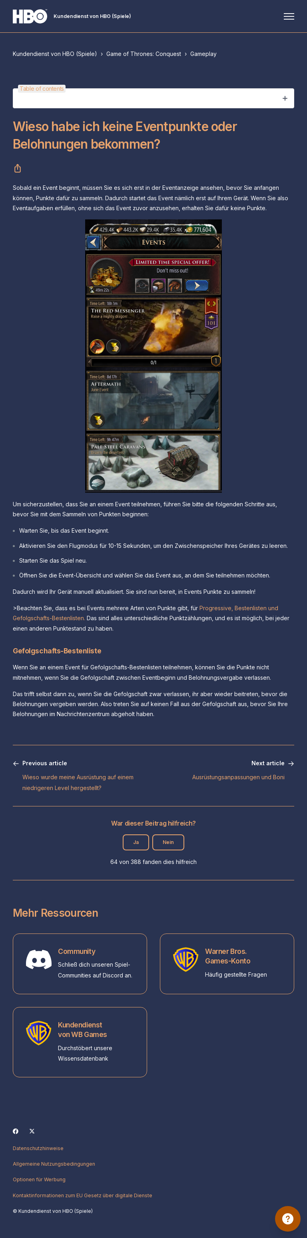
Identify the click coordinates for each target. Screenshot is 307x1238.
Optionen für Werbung (39, 1179)
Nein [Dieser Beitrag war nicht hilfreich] (168, 842)
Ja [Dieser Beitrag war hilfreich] (136, 842)
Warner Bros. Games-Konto (227, 956)
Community (76, 951)
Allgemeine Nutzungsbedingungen (54, 1164)
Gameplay (203, 53)
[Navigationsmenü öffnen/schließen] (289, 16)
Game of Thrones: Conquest (143, 53)
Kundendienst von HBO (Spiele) (55, 53)
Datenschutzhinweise (38, 1148)
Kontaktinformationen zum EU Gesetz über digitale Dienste (82, 1195)
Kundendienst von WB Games (82, 1030)
